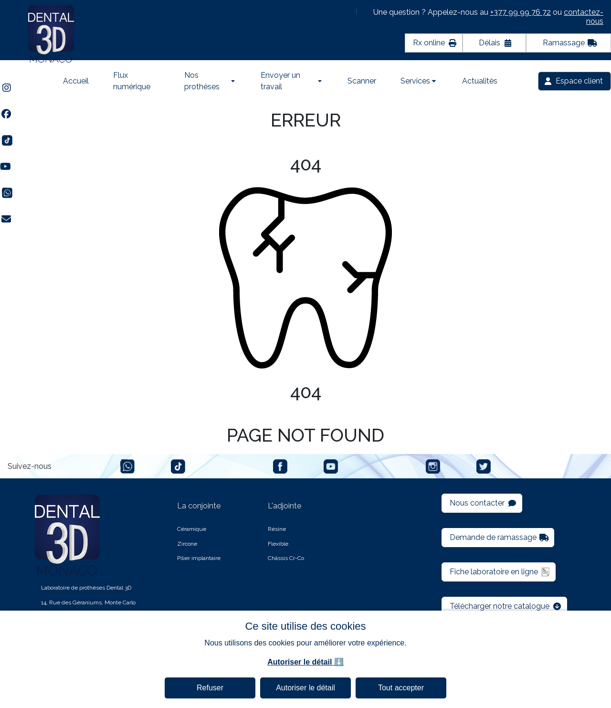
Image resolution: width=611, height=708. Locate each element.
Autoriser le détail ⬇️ (305, 662)
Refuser (210, 688)
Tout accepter (401, 688)
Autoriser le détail (305, 688)
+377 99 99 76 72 (520, 12)
